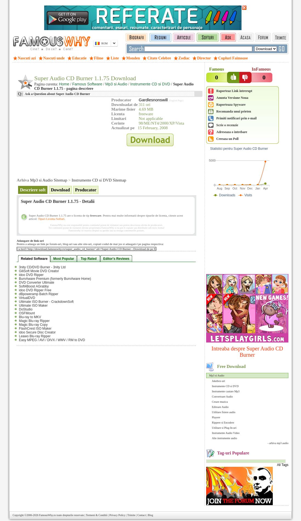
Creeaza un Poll (227, 139)
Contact (141, 515)
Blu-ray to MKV (30, 317)
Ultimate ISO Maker (33, 305)
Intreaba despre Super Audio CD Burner (247, 352)
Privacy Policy (117, 515)
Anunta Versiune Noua (232, 98)
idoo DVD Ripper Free (35, 290)
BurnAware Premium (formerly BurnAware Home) (55, 279)
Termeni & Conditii (96, 515)
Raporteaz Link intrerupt (234, 91)
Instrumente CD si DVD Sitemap (99, 180)
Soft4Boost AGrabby (34, 286)
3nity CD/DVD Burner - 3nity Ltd (42, 267)
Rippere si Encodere (223, 422)
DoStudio (25, 309)
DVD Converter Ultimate (36, 282)
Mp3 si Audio (216, 375)
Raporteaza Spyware (231, 104)
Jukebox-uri (218, 380)
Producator (85, 190)
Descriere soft (33, 190)
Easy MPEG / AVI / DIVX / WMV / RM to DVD (52, 340)
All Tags (282, 465)
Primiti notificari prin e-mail (236, 118)
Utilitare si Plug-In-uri (224, 427)
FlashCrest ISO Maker (35, 328)
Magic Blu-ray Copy (33, 325)
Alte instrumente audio (224, 438)
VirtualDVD (27, 298)
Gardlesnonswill (153, 99)
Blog (150, 515)
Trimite (131, 515)
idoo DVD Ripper (31, 275)
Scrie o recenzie (227, 125)
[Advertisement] (247, 237)
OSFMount (27, 313)
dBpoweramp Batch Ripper (38, 294)
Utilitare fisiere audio (223, 412)
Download (60, 190)
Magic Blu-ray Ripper (34, 321)
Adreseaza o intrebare (231, 132)
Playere (216, 417)
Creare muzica (220, 401)
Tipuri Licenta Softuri (51, 218)
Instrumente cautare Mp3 (226, 391)
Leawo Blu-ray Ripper (34, 336)
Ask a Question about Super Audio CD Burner (57, 94)
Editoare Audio (220, 406)
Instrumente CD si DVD (225, 386)
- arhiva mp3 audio (278, 443)
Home (64, 84)
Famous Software (87, 84)
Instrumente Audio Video (226, 432)
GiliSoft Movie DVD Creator (39, 271)
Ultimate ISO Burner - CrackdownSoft (46, 302)
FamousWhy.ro (47, 515)
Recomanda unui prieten (233, 111)
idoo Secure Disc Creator (37, 332)
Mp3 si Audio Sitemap (48, 180)
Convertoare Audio (222, 396)
